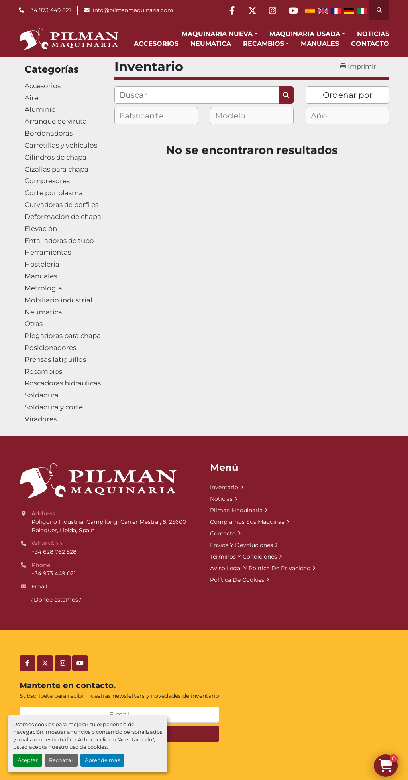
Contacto (370, 43)
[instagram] (272, 10)
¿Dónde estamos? (56, 599)
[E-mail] (119, 715)
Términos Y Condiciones (243, 556)
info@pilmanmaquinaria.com (133, 10)
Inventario (224, 487)
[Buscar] (196, 95)
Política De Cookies (237, 579)
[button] (219, 34)
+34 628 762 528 (53, 551)
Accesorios (156, 43)
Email (39, 586)
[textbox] (148, 116)
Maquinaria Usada (304, 34)
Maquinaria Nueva (217, 34)
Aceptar (28, 760)
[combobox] (156, 115)
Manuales (320, 43)
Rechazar (61, 760)
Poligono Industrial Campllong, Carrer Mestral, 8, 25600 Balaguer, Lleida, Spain (109, 526)
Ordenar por (348, 95)
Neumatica (210, 43)
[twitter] (252, 10)
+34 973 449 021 (49, 10)
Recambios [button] (263, 43)
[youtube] (293, 10)
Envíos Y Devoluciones (241, 545)
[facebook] (232, 10)
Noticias (373, 34)
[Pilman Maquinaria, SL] (98, 480)
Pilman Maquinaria (236, 510)
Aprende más (102, 760)
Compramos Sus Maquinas (247, 521)
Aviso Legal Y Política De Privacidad (260, 568)
